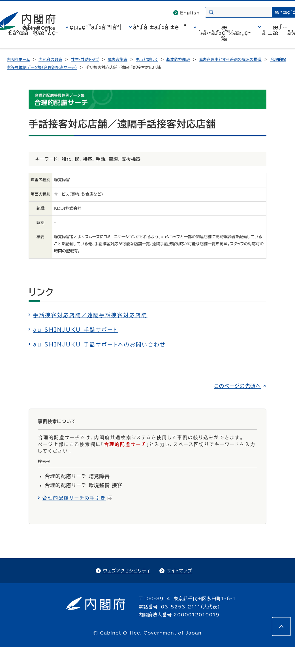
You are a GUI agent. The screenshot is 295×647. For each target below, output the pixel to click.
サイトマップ (179, 570)
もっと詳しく (147, 60)
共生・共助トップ (85, 60)
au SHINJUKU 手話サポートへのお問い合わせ (99, 344)
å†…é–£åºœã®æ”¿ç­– (33, 29)
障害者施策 (117, 60)
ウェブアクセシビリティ (126, 570)
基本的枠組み (178, 60)
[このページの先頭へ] (281, 627)
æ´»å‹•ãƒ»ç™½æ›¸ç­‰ (224, 32)
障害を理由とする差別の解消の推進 (230, 60)
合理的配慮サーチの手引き (77, 498)
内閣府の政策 (50, 60)
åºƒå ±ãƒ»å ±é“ (159, 27)
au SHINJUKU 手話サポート (75, 329)
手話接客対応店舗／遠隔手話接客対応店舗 (90, 315)
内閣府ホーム (18, 60)
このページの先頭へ (237, 385)
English (190, 12)
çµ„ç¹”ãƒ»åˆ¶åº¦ (96, 27)
